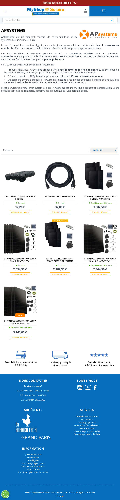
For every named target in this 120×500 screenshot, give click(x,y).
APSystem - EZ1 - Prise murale (60, 196)
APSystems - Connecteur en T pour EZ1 (20, 197)
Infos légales (33, 460)
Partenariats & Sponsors (33, 466)
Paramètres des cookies (87, 416)
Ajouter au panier (20, 212)
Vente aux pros (87, 428)
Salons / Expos (33, 469)
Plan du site (90, 492)
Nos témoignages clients (32, 463)
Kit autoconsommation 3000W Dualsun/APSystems (20, 259)
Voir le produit (60, 212)
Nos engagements (87, 422)
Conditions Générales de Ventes (37, 492)
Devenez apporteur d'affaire (87, 434)
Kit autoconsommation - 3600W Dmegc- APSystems (59, 259)
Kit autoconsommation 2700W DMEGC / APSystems (100, 197)
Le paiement (87, 419)
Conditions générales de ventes (33, 472)
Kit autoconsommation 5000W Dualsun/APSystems (20, 322)
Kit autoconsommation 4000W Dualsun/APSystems (100, 259)
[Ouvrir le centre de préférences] (5, 494)
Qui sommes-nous (33, 454)
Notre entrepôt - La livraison (87, 425)
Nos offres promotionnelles (87, 431)
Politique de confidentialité (62, 492)
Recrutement (33, 457)
